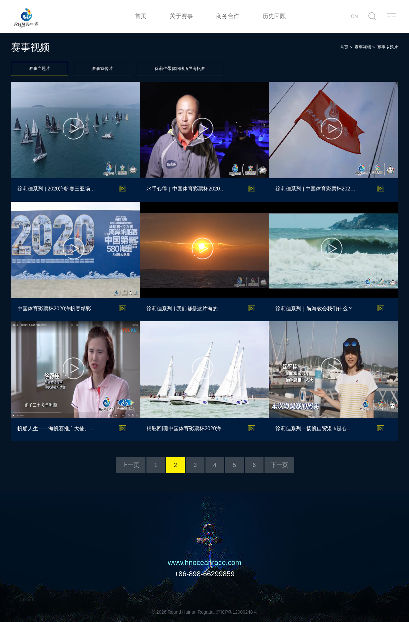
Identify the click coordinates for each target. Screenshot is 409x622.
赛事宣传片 (102, 68)
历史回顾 (274, 16)
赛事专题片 (39, 68)
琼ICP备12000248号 (236, 612)
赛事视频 (362, 47)
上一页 (130, 465)
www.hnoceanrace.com (204, 563)
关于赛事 (181, 16)
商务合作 (227, 16)
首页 (140, 16)
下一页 (279, 465)
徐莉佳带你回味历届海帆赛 (180, 68)
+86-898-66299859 (205, 574)
